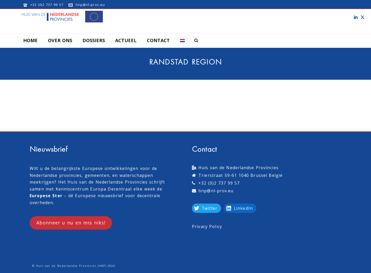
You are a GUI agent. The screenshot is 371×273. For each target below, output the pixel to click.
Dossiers (93, 40)
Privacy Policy (207, 226)
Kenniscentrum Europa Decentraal (94, 189)
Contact (158, 40)
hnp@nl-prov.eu (90, 4)
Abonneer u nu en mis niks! (70, 223)
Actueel (126, 40)
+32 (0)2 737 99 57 (46, 4)
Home (30, 40)
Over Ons (60, 40)
